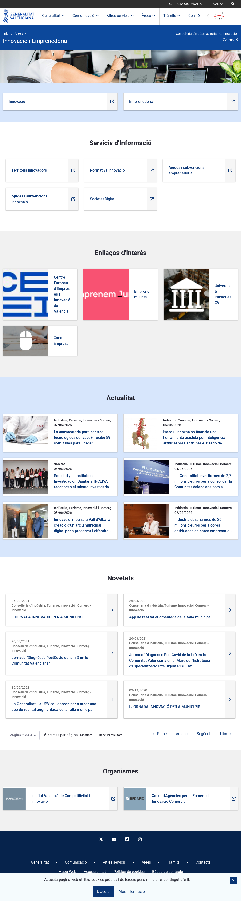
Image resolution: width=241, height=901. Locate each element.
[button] (233, 880)
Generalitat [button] (53, 15)
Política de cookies (129, 871)
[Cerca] (232, 3)
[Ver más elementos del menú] (199, 16)
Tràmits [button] (172, 15)
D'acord (103, 891)
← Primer (160, 734)
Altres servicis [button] (120, 15)
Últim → (225, 734)
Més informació (132, 891)
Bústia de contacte (167, 871)
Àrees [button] (149, 15)
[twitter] (101, 839)
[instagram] (140, 839)
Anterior (182, 734)
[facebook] (127, 839)
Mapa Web (67, 871)
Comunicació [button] (85, 15)
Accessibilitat (95, 871)
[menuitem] (40, 862)
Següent (203, 734)
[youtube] (114, 839)
